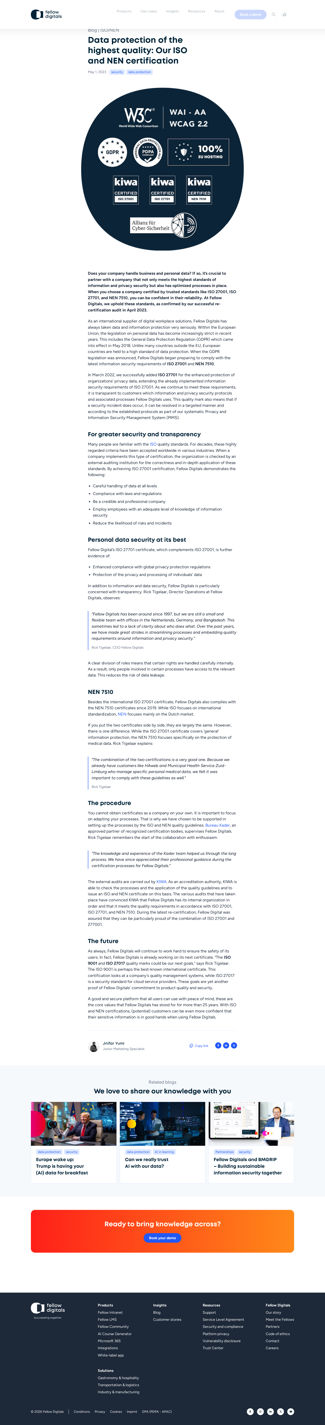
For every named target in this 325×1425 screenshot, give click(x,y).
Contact (272, 1341)
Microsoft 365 (109, 1341)
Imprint (132, 1412)
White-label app (111, 1355)
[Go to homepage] (46, 10)
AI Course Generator (115, 1334)
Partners (272, 1327)
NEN (122, 714)
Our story (273, 1312)
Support (209, 1312)
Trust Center (213, 1348)
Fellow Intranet (110, 1312)
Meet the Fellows (280, 1319)
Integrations (108, 1348)
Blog (156, 1312)
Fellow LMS (107, 1319)
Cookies (116, 1412)
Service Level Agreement (223, 1319)
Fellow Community (113, 1327)
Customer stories (167, 1319)
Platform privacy (216, 1334)
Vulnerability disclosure (222, 1341)
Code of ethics (278, 1334)
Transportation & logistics (118, 1385)
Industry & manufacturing (118, 1392)
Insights (178, 10)
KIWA (161, 881)
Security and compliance (223, 1327)
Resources (203, 10)
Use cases (155, 10)
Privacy (100, 1412)
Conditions (82, 1412)
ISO (153, 444)
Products (130, 10)
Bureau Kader (217, 825)
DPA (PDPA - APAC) (157, 1412)
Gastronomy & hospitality (118, 1378)
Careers (272, 1348)
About (226, 10)
